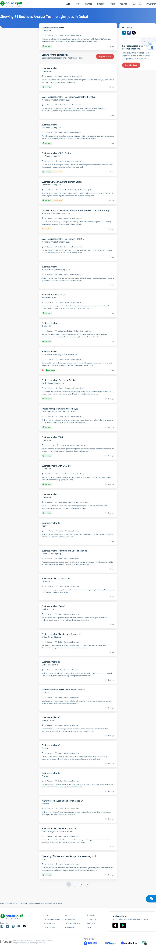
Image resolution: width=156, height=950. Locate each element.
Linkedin (124, 33)
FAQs (89, 927)
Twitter (134, 33)
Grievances (70, 927)
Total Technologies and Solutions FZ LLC (58, 412)
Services (88, 4)
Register (123, 4)
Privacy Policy (49, 923)
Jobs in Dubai (22, 903)
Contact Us (91, 919)
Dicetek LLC (46, 30)
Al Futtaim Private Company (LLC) (56, 100)
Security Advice (50, 927)
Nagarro (45, 804)
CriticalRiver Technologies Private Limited (59, 354)
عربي (68, 4)
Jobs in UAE (11, 903)
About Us (91, 915)
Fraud (67, 915)
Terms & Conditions (52, 919)
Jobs (78, 4)
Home (2, 903)
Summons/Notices (73, 923)
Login (112, 4)
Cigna (44, 859)
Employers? (151, 4)
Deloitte (45, 748)
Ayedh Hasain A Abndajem (53, 383)
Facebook (129, 33)
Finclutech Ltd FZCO (50, 297)
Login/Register (105, 56)
